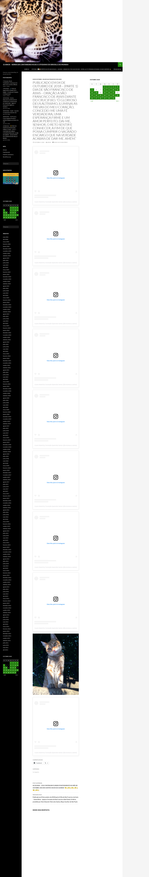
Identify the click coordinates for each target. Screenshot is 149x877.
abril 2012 (5, 624)
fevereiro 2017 (7, 496)
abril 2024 (5, 295)
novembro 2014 (7, 552)
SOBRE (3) (26, 69)
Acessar (5, 150)
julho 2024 (5, 288)
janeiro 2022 (6, 358)
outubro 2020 (6, 393)
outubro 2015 (6, 526)
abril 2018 (5, 463)
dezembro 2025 (7, 248)
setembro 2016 (7, 507)
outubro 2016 (6, 505)
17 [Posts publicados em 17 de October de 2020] (113, 92)
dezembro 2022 (7, 332)
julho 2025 (5, 260)
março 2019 (6, 437)
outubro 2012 (6, 610)
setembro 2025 (7, 255)
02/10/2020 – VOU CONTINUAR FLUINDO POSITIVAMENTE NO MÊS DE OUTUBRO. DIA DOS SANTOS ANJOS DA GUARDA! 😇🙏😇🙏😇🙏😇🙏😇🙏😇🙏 (56, 786)
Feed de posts (6, 152)
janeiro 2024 (6, 302)
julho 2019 (5, 428)
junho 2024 (6, 290)
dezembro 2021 (7, 360)
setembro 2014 (7, 556)
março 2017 (6, 493)
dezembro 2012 (7, 605)
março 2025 (6, 269)
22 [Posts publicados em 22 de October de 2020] (105, 95)
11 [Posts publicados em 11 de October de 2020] (117, 89)
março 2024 (6, 297)
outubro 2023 (6, 309)
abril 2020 (5, 407)
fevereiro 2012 (7, 629)
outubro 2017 (6, 477)
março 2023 (6, 325)
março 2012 (6, 626)
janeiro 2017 (6, 498)
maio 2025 (5, 265)
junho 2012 (6, 619)
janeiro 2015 (6, 547)
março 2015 (6, 542)
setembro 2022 (7, 339)
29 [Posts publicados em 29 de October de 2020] (105, 98)
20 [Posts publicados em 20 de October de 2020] (96, 95)
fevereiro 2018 (7, 468)
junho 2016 (6, 514)
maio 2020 (5, 405)
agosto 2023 (6, 314)
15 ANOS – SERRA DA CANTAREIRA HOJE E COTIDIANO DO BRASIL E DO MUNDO (35, 64)
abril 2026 (5, 239)
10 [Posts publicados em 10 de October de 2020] (113, 89)
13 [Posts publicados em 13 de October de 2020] (96, 92)
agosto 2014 (6, 559)
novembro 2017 (7, 475)
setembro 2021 (7, 367)
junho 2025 (6, 262)
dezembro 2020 (7, 388)
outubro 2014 (6, 554)
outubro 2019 (6, 421)
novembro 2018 (7, 447)
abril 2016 (5, 519)
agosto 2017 (6, 482)
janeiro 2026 (6, 246)
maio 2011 (5, 647)
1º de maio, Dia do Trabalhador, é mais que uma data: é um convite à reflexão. (10, 82)
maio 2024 (5, 293)
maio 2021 (5, 377)
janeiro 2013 (6, 603)
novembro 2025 (7, 251)
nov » (117, 101)
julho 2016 (5, 512)
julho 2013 (5, 589)
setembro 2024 (7, 283)
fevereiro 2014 (7, 573)
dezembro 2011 (7, 633)
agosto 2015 (6, 531)
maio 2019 (5, 433)
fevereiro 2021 (7, 384)
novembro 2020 (7, 391)
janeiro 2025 (6, 274)
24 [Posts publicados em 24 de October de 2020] (113, 95)
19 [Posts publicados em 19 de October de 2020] (92, 95)
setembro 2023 (7, 311)
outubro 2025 (6, 253)
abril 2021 (5, 379)
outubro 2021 (6, 365)
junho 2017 (6, 486)
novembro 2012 (7, 608)
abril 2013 (5, 596)
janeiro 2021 (6, 386)
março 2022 (6, 353)
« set (91, 101)
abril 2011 (5, 650)
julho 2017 (5, 484)
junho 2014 (6, 563)
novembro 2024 (7, 279)
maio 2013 (5, 594)
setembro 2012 (7, 612)
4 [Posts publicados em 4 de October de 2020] (117, 87)
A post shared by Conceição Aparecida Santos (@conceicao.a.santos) (56, 202)
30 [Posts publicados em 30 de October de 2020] (109, 98)
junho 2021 (6, 374)
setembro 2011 (7, 640)
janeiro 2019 (6, 442)
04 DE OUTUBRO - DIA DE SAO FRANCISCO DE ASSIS (47, 79)
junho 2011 (6, 645)
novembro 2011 (7, 636)
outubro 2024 (6, 281)
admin (49, 142)
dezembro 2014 (7, 549)
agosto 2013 (6, 587)
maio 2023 (5, 321)
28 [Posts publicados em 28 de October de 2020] (100, 98)
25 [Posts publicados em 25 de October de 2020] (117, 95)
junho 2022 (6, 346)
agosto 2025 (6, 258)
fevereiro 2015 (7, 545)
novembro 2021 (7, 363)
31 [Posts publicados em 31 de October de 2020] (113, 98)
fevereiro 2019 (7, 440)
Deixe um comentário (61, 142)
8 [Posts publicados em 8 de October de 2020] (104, 89)
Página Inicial (117, 69)
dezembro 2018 (7, 444)
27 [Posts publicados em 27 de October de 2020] (96, 98)
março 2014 (6, 570)
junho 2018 (6, 458)
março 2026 (6, 241)
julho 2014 (5, 561)
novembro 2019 (7, 419)
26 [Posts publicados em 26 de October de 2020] (92, 98)
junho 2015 (6, 535)
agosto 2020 (6, 398)
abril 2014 (5, 568)
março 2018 (6, 465)
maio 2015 (5, 538)
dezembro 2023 (7, 304)
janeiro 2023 (6, 330)
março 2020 (6, 409)
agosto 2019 (6, 426)
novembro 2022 (7, 335)
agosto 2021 (6, 370)
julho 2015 (5, 533)
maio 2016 (5, 517)
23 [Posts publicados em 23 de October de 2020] (109, 95)
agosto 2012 (6, 615)
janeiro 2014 (6, 575)
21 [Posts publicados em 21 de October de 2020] (100, 95)
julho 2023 (5, 316)
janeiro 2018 (6, 470)
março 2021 (6, 381)
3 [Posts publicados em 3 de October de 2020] (113, 87)
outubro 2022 (6, 337)
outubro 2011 (6, 638)
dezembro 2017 (7, 472)
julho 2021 (5, 372)
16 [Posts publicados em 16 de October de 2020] (109, 92)
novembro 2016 (7, 503)
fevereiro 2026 (7, 244)
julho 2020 (5, 400)
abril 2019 (5, 435)
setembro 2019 (7, 423)
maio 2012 (5, 622)
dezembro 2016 (7, 500)
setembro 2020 (7, 395)
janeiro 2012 (6, 631)
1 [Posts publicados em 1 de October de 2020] (104, 87)
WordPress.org (7, 157)
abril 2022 (5, 351)
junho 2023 (6, 318)
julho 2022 (5, 344)
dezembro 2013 (7, 577)
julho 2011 (5, 643)
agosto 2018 (6, 454)
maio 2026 (5, 237)
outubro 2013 (6, 582)
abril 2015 (5, 540)
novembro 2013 (7, 580)
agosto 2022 (6, 342)
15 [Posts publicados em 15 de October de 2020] (105, 92)
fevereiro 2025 (7, 272)
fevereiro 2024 (7, 300)
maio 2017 (5, 489)
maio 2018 (5, 461)
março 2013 (6, 598)
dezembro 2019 (7, 416)
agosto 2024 (6, 286)
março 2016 (6, 521)
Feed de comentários (8, 154)
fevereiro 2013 (7, 601)
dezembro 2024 (7, 276)
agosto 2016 (6, 510)
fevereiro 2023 (7, 328)
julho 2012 (5, 617)
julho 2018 (5, 456)
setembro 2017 (7, 479)
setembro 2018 (7, 451)
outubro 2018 (6, 449)
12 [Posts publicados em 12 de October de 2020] (92, 92)
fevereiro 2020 (7, 412)
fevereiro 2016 (7, 524)
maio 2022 (5, 349)
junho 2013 (6, 591)
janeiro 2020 (6, 414)
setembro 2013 (7, 584)
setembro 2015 (7, 528)
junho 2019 (6, 430)
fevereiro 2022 (7, 356)
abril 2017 (5, 491)
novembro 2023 (7, 307)
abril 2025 (5, 267)
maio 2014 (5, 566)
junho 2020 (6, 402)
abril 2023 (5, 323)
